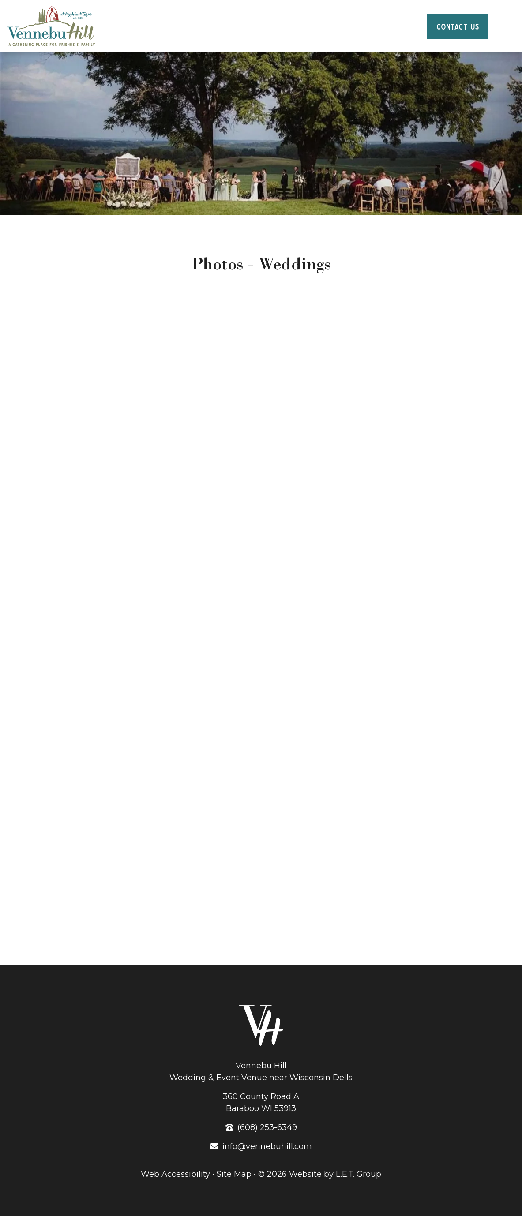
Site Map (234, 1174)
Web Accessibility (175, 1174)
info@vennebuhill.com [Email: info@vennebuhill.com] (267, 1146)
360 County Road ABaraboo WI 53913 (261, 1102)
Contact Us (457, 26)
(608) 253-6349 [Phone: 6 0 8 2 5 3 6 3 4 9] (267, 1127)
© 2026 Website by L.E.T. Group (319, 1174)
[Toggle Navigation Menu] (505, 26)
